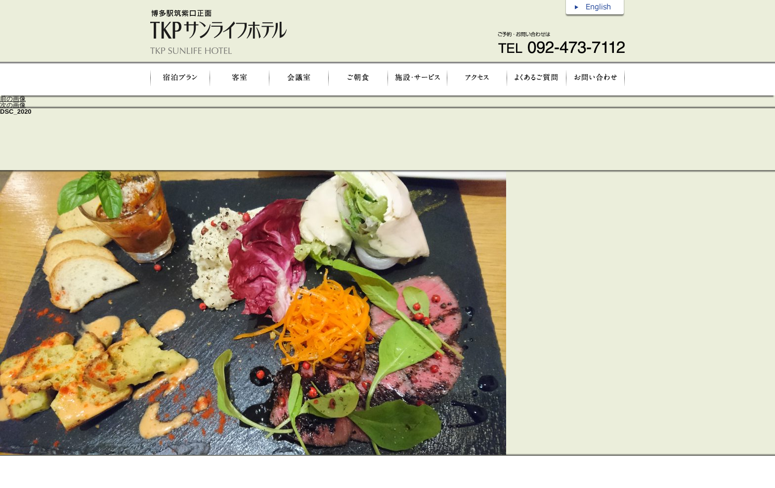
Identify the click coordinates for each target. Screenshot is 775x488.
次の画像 (13, 105)
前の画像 (13, 98)
